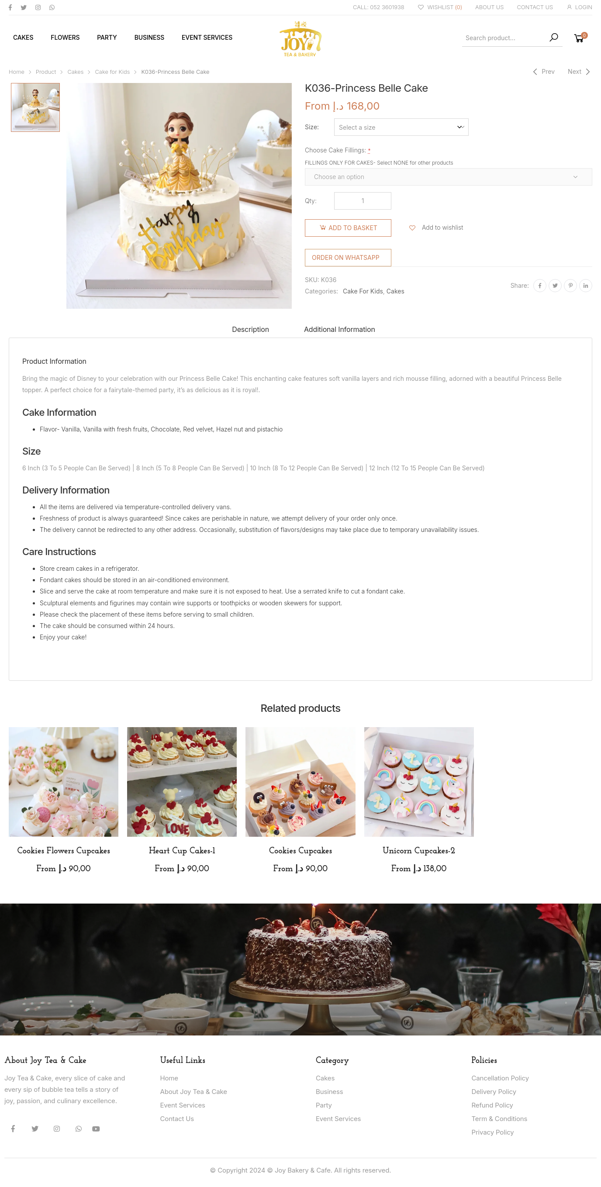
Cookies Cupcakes (300, 851)
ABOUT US (489, 6)
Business (149, 37)
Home (16, 72)
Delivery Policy (494, 1091)
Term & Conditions (500, 1119)
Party (107, 37)
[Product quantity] (362, 201)
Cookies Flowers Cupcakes (63, 851)
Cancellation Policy (500, 1078)
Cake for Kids (112, 72)
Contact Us (177, 1119)
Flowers (65, 37)
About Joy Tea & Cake (193, 1091)
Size (311, 127)
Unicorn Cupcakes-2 (419, 851)
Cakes (23, 37)
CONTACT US (535, 6)
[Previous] (543, 71)
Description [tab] (250, 329)
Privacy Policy (493, 1132)
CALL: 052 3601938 (378, 6)
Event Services (207, 37)
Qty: (311, 200)
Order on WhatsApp (346, 257)
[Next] (580, 71)
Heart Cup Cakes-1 (182, 851)
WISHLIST (440, 8)
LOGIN (579, 7)
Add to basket (352, 227)
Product (46, 72)
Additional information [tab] (339, 329)
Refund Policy (492, 1105)
